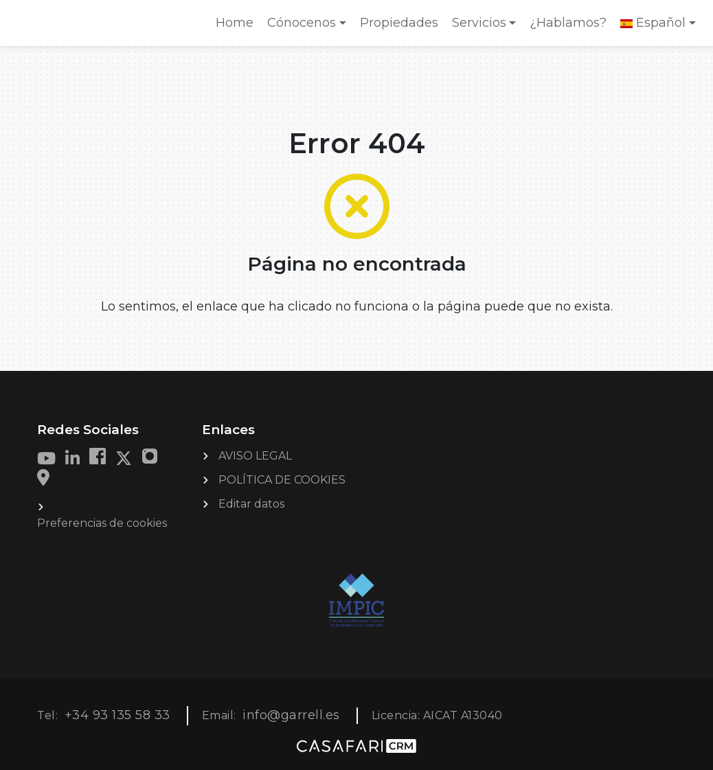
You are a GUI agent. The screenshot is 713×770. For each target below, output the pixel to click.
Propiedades (399, 22)
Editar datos (251, 503)
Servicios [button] (479, 22)
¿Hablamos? (568, 22)
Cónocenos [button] (301, 22)
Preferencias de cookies (102, 523)
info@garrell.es (291, 715)
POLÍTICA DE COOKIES (282, 479)
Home (237, 27)
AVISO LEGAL (255, 455)
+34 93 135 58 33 (117, 715)
